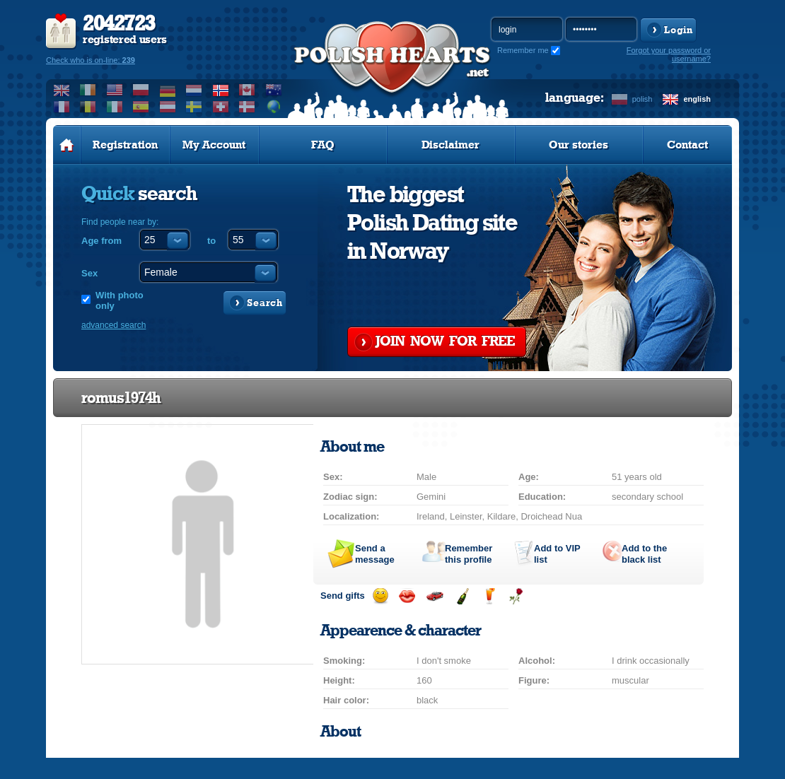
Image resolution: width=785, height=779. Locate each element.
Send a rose (516, 596)
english (697, 99)
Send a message (375, 554)
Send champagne (462, 596)
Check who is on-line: (90, 60)
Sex (89, 273)
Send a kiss (407, 596)
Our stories (578, 145)
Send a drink (489, 596)
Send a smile (380, 596)
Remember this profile (468, 554)
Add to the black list (644, 554)
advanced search (113, 325)
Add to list (557, 554)
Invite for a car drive (434, 596)
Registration (125, 145)
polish (642, 99)
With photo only (119, 300)
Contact (687, 145)
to (211, 240)
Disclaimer (450, 145)
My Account (213, 145)
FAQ (323, 145)
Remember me (523, 50)
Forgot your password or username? (669, 54)
